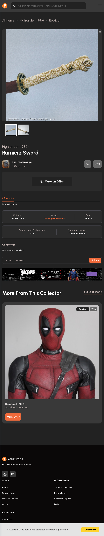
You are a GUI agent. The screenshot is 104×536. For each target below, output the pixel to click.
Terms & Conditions (63, 487)
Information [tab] (8, 198)
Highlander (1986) (15, 146)
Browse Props (8, 493)
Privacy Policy (60, 493)
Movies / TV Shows (10, 499)
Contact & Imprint (62, 499)
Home (5, 487)
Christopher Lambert (54, 218)
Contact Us (7, 519)
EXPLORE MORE (93, 292)
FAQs (56, 504)
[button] (50, 119)
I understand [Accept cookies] (90, 529)
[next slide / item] (100, 75)
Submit (95, 260)
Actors (5, 504)
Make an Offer (52, 181)
